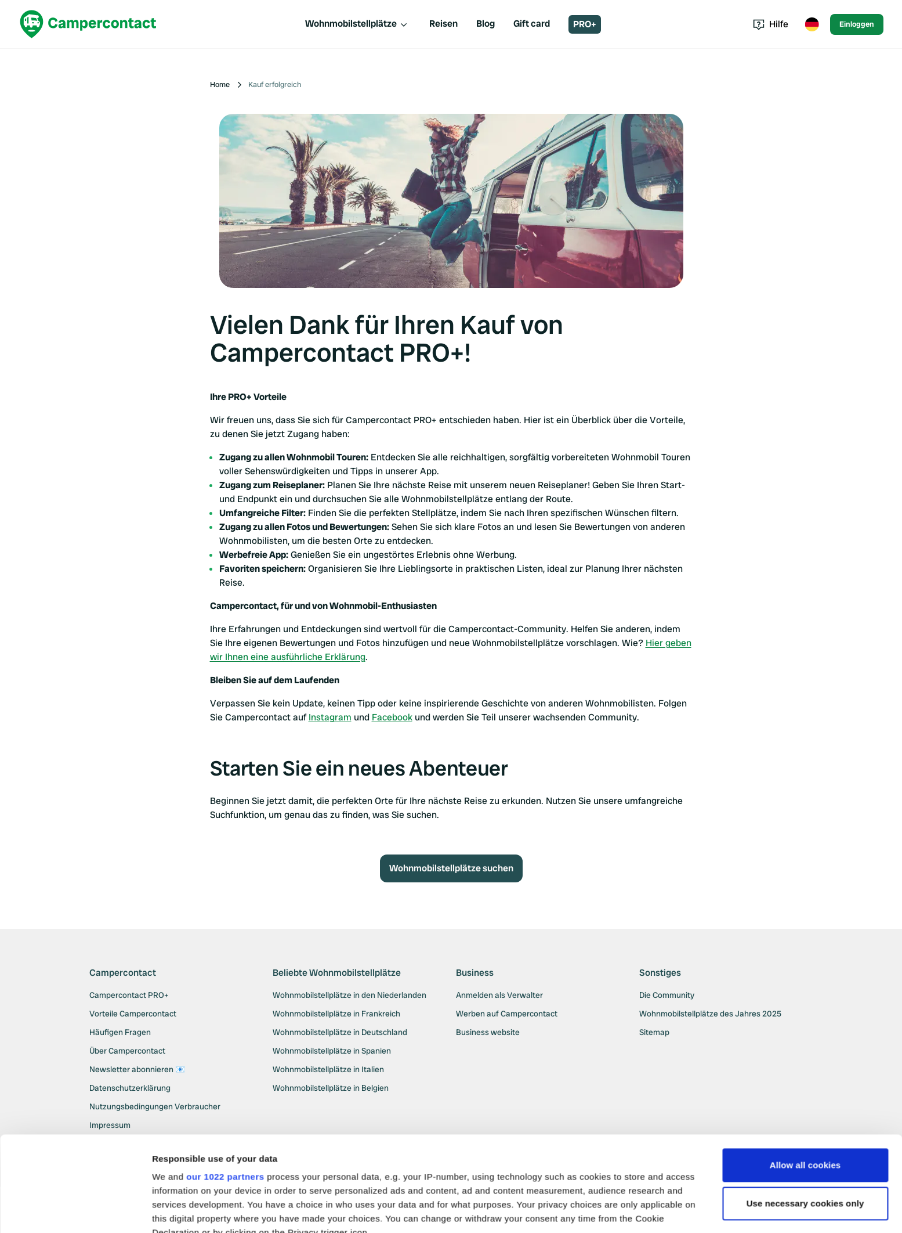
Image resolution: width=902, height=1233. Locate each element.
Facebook (392, 717)
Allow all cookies (805, 1070)
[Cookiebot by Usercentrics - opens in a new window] (75, 1210)
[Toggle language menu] (811, 24)
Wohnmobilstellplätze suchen (451, 868)
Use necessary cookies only (805, 1108)
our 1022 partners (225, 1082)
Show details (179, 1210)
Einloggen (856, 24)
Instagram (330, 717)
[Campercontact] (88, 24)
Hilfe (770, 24)
